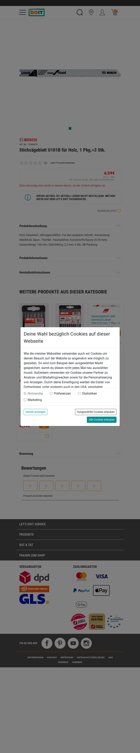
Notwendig (35, 393)
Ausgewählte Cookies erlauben (96, 411)
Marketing (35, 400)
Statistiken (89, 393)
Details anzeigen (35, 411)
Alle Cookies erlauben (102, 419)
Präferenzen (62, 393)
